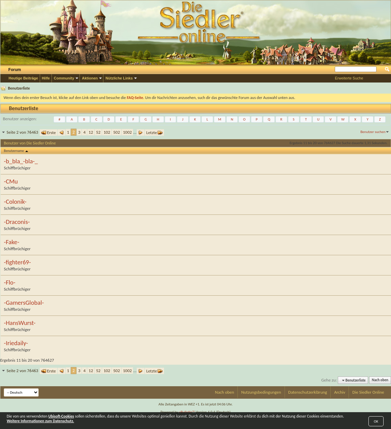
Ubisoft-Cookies (61, 416)
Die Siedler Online (368, 392)
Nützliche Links (119, 78)
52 (98, 132)
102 (106, 132)
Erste (48, 132)
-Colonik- (15, 201)
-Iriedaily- (16, 343)
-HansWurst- (20, 323)
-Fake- (12, 242)
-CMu (11, 181)
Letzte (154, 132)
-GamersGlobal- (24, 302)
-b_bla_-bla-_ (21, 161)
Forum (14, 69)
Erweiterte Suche (349, 78)
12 (91, 132)
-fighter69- (17, 262)
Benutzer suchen (372, 132)
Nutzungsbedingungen (261, 392)
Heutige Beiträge (23, 78)
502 (116, 132)
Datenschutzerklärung (307, 392)
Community (64, 78)
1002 (127, 132)
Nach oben (380, 380)
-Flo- (9, 282)
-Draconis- (17, 222)
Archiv (339, 392)
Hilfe (46, 78)
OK (376, 421)
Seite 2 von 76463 (22, 132)
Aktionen (90, 78)
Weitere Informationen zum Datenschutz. (40, 421)
